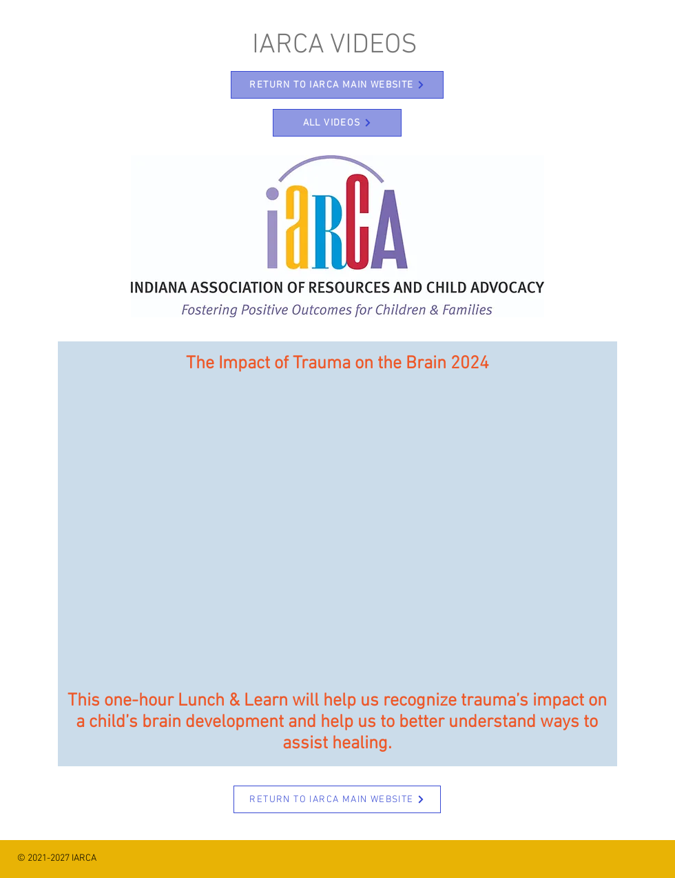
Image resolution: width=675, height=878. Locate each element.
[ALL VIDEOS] (337, 123)
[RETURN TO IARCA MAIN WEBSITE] (337, 85)
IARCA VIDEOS (334, 45)
